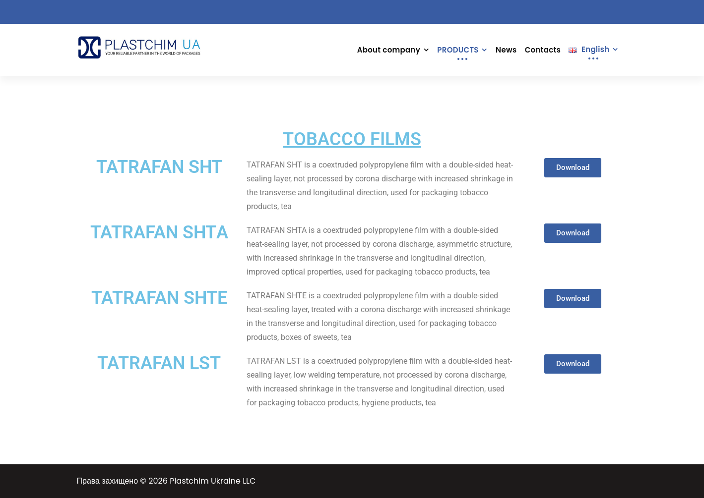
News (506, 50)
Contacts (543, 50)
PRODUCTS (457, 50)
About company (388, 50)
